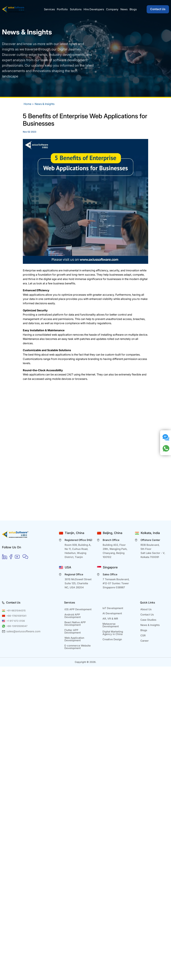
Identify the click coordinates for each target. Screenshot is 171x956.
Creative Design (112, 639)
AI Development (112, 613)
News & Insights (44, 104)
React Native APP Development (75, 623)
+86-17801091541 (16, 615)
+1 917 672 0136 (15, 620)
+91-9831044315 (16, 610)
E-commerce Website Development (77, 646)
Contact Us (157, 9)
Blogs (143, 630)
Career (144, 640)
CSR (143, 635)
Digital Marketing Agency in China (112, 632)
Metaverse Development (110, 625)
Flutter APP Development (72, 631)
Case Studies (148, 619)
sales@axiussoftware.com (23, 631)
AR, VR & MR (110, 618)
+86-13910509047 (16, 626)
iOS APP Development (78, 609)
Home (27, 104)
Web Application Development (74, 639)
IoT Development (112, 608)
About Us (146, 609)
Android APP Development (72, 615)
